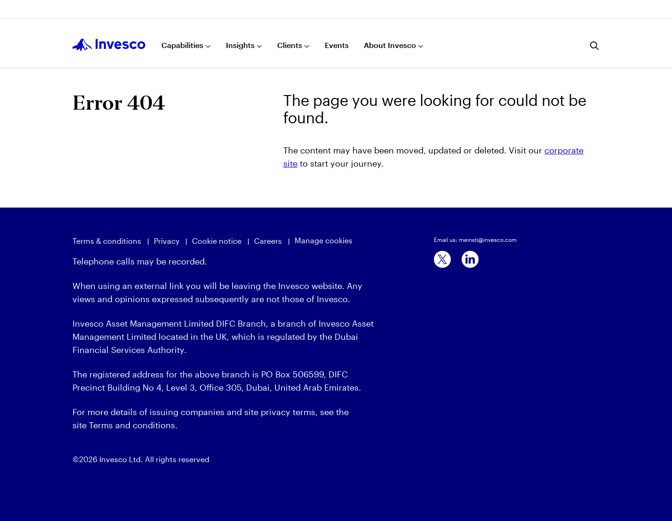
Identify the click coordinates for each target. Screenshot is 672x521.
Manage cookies (323, 240)
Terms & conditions (106, 240)
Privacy (166, 240)
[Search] (595, 45)
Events (337, 44)
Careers (268, 240)
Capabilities (182, 44)
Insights (240, 44)
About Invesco (390, 44)
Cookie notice (216, 240)
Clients (289, 44)
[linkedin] (470, 259)
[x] (442, 259)
